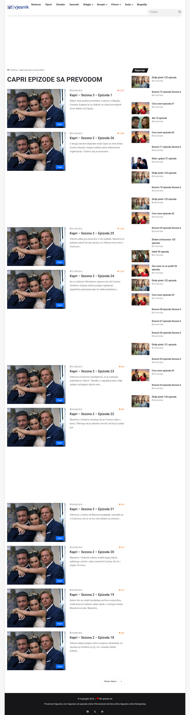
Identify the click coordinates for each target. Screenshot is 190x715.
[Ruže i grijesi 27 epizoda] (140, 163)
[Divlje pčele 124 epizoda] (140, 177)
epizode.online (87, 704)
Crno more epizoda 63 (163, 370)
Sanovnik (74, 4)
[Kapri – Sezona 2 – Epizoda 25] (36, 246)
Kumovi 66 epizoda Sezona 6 (166, 332)
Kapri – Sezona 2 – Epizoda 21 (92, 509)
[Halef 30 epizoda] (140, 256)
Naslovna (36, 4)
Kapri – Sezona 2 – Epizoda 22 (92, 414)
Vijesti (48, 4)
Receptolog (140, 704)
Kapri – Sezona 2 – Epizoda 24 (92, 276)
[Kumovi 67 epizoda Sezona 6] (140, 324)
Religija (87, 4)
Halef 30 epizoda (160, 251)
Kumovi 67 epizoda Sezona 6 (166, 321)
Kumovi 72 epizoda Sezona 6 (166, 92)
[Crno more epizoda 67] (140, 108)
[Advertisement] (95, 40)
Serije (128, 4)
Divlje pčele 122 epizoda (164, 280)
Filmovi (115, 4)
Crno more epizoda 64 (163, 295)
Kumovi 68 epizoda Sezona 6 (166, 309)
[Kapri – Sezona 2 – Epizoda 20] (36, 565)
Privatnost (49, 704)
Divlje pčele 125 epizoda (164, 77)
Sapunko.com (60, 704)
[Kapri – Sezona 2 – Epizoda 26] (36, 151)
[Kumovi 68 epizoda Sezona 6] (140, 312)
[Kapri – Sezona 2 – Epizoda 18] (36, 650)
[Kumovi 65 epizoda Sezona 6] (140, 362)
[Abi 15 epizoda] (140, 122)
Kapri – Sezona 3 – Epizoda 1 (91, 95)
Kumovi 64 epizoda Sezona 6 (166, 385)
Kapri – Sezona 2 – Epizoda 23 (92, 371)
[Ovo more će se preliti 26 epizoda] (140, 270)
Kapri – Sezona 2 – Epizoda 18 (92, 637)
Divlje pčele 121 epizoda (164, 344)
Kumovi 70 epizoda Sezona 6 (166, 187)
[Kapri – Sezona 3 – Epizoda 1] (36, 108)
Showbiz (60, 4)
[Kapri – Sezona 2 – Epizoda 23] (36, 384)
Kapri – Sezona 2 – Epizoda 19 (92, 595)
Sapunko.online (127, 704)
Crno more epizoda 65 (163, 213)
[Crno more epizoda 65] (140, 218)
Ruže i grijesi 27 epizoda (164, 158)
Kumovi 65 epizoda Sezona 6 (166, 359)
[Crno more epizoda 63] (140, 375)
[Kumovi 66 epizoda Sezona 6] (140, 336)
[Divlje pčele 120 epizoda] (140, 401)
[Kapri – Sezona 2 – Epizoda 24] (36, 289)
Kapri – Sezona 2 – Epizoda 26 (92, 138)
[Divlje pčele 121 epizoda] (140, 349)
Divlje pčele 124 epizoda (164, 173)
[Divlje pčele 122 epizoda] (140, 285)
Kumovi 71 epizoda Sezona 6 (166, 147)
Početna (12, 70)
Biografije (142, 4)
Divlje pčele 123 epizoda (164, 199)
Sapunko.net (73, 704)
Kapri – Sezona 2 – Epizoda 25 (92, 233)
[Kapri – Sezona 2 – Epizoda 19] (36, 607)
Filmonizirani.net (102, 704)
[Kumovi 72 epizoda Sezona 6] (140, 95)
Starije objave (113, 681)
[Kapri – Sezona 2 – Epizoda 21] (36, 522)
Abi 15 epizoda (159, 118)
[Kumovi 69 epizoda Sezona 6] (140, 231)
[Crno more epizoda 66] (140, 137)
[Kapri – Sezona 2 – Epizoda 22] (36, 427)
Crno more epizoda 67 (163, 103)
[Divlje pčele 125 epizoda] (140, 82)
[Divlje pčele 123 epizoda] (140, 204)
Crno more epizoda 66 (163, 132)
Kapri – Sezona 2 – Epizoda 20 (92, 552)
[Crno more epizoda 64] (140, 299)
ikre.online (115, 704)
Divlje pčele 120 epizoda (164, 397)
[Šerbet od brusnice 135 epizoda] (140, 243)
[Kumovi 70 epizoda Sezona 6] (140, 190)
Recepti (101, 4)
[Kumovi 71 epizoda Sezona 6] (140, 150)
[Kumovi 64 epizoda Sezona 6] (140, 388)
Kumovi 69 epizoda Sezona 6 (166, 228)
